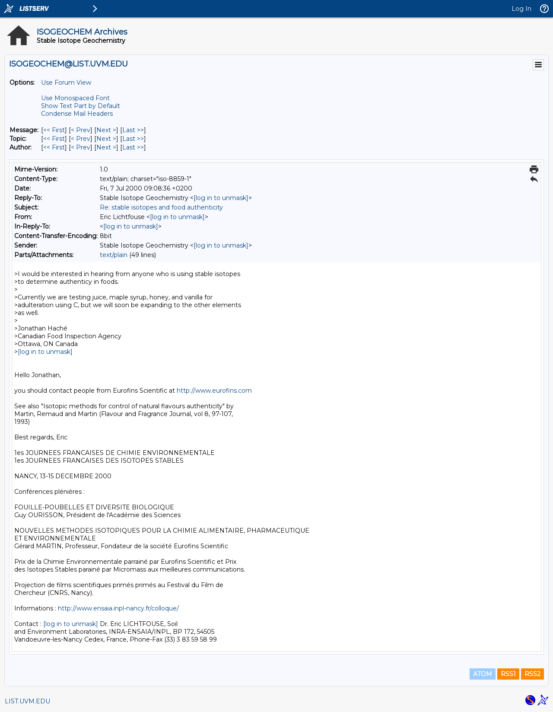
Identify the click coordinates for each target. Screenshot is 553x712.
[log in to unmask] (221, 198)
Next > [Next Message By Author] (106, 147)
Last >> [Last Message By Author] (133, 147)
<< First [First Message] (54, 130)
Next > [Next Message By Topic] (106, 139)
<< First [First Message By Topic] (54, 139)
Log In (521, 9)
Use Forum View (66, 82)
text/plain (113, 255)
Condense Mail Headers (77, 114)
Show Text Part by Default (80, 106)
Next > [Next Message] (106, 130)
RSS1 (508, 674)
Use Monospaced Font (75, 98)
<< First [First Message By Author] (54, 147)
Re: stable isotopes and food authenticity (161, 207)
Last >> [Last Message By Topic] (133, 139)
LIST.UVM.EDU (27, 701)
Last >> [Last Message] (133, 130)
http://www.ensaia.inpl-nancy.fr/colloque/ (118, 608)
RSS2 (532, 674)
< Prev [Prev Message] (80, 130)
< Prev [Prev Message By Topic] (80, 139)
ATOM (482, 674)
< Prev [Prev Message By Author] (80, 147)
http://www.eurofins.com (214, 390)
